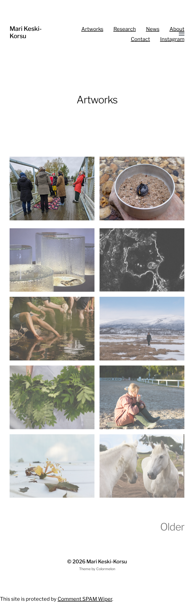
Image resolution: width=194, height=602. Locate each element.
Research (124, 29)
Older (172, 527)
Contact (140, 39)
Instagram (172, 39)
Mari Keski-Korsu (26, 32)
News (152, 29)
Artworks (92, 29)
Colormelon (105, 569)
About (176, 29)
